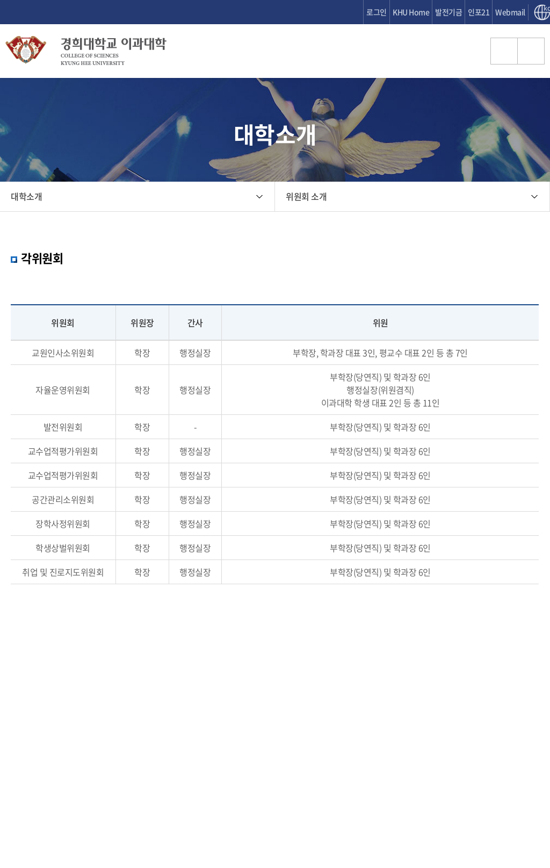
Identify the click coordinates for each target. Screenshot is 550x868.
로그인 (376, 11)
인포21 (478, 11)
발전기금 (448, 11)
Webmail (510, 11)
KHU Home (411, 11)
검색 (504, 51)
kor (547, 8)
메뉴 (531, 51)
